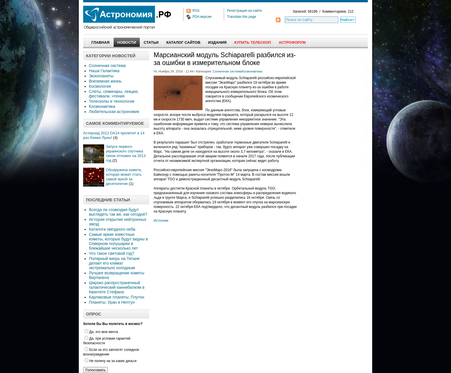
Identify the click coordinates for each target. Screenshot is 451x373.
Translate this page (241, 17)
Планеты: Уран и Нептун (112, 302)
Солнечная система (107, 65)
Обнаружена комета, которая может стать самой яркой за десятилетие (124, 177)
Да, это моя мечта (101, 332)
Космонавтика (102, 106)
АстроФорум (292, 42)
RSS (196, 11)
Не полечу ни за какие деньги (110, 361)
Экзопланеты (101, 76)
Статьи (151, 42)
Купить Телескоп (252, 42)
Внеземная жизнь (105, 81)
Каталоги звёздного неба (112, 229)
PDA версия (201, 17)
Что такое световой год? (111, 253)
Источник (161, 221)
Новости (126, 42)
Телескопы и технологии (111, 101)
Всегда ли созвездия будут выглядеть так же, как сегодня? (118, 212)
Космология (100, 86)
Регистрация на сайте (244, 11)
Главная (100, 42)
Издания (217, 42)
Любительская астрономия (114, 111)
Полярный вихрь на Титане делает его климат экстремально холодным (114, 263)
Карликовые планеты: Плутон (116, 297)
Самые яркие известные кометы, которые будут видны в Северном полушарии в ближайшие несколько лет (118, 241)
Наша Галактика (104, 70)
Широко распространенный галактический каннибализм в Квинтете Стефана (116, 287)
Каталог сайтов (183, 42)
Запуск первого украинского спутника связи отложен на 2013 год (126, 153)
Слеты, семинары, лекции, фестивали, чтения (114, 93)
